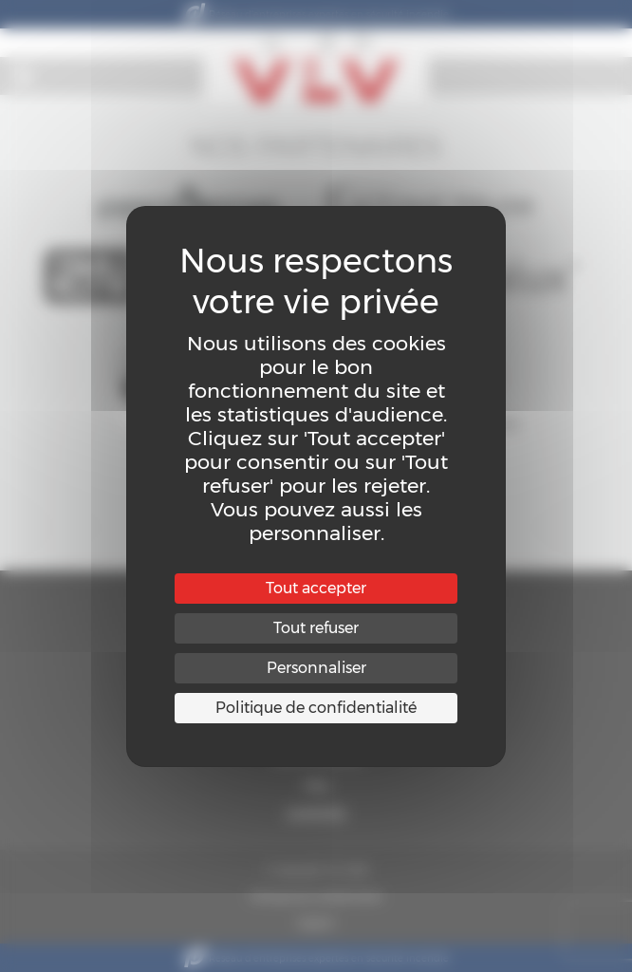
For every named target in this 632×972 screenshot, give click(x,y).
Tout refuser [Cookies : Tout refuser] (316, 628)
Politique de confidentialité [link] (316, 708)
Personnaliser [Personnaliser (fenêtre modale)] (316, 668)
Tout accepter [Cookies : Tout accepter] (316, 588)
